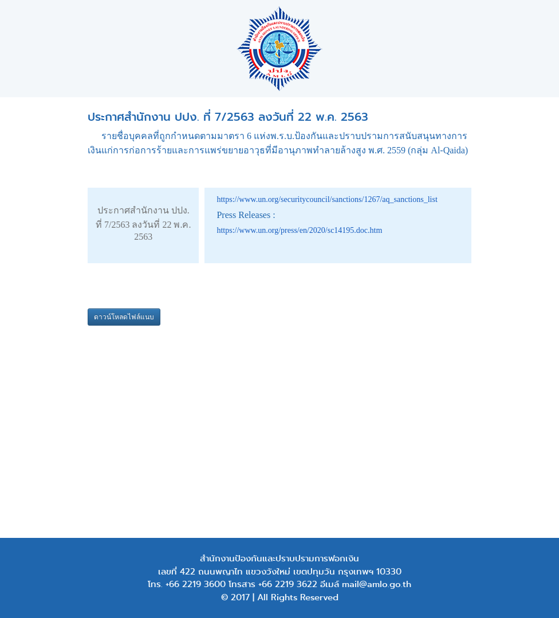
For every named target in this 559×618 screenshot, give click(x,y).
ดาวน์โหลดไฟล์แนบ (124, 317)
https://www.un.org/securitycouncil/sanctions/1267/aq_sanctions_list (326, 199)
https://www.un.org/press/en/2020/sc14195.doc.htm (299, 230)
